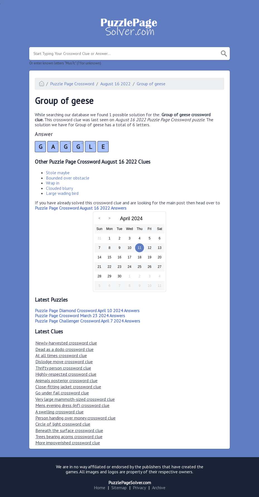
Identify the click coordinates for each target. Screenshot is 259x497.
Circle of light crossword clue (62, 424)
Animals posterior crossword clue (66, 380)
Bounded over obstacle (67, 178)
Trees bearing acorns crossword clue (68, 436)
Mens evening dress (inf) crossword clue (72, 405)
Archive (158, 487)
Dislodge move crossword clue (64, 361)
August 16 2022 (115, 83)
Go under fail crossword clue (62, 393)
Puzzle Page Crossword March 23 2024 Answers (80, 315)
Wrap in (52, 183)
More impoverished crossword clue (67, 442)
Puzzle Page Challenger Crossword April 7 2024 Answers (87, 321)
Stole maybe (58, 172)
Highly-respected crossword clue (65, 374)
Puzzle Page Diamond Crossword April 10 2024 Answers (87, 310)
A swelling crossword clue (59, 411)
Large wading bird (62, 193)
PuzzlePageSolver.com (129, 482)
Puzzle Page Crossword (72, 83)
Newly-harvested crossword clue (66, 343)
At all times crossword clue (61, 355)
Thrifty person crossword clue (63, 368)
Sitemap (119, 487)
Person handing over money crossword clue (75, 418)
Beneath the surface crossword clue (69, 430)
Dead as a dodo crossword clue (64, 349)
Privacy (139, 487)
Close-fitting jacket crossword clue (68, 386)
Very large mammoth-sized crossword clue (75, 399)
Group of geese (151, 83)
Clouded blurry (59, 188)
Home (99, 487)
